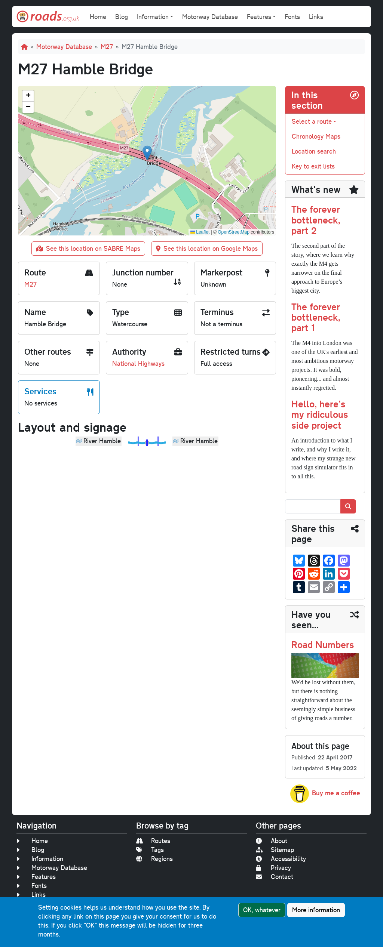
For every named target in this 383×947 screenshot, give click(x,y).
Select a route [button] (312, 121)
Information (39, 858)
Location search (314, 151)
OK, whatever (262, 910)
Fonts (292, 16)
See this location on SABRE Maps (88, 248)
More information (316, 910)
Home (98, 16)
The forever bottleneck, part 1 (315, 317)
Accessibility (281, 858)
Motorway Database (210, 16)
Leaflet (199, 232)
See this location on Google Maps (207, 248)
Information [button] (153, 16)
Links (316, 16)
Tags (150, 849)
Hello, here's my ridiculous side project (319, 414)
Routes (153, 840)
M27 (107, 46)
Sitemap (275, 849)
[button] (147, 153)
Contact (274, 876)
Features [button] (259, 16)
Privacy (273, 867)
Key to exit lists (313, 166)
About (271, 840)
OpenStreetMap (233, 232)
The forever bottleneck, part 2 (315, 219)
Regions (154, 858)
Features (36, 876)
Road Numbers (322, 644)
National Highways (138, 363)
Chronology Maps (316, 136)
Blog (121, 16)
